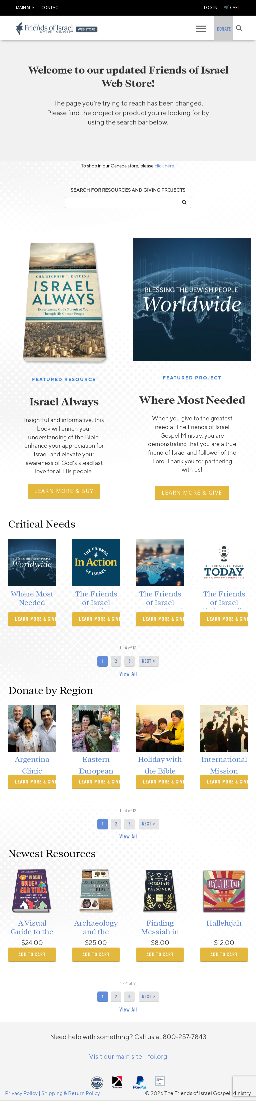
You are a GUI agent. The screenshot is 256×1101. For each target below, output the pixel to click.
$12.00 (224, 942)
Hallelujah (224, 923)
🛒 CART (232, 7)
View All (128, 674)
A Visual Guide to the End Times (32, 932)
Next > (148, 661)
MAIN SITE (25, 7)
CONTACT (50, 7)
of (130, 647)
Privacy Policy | (23, 1093)
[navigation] (25, 6)
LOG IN (210, 7)
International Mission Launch (224, 771)
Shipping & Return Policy (70, 1093)
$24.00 (32, 942)
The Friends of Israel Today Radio (224, 603)
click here (164, 165)
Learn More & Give (192, 492)
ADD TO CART (32, 954)
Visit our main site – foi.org (128, 1056)
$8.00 (160, 942)
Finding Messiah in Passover (160, 932)
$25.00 (96, 942)
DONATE (224, 29)
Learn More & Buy (64, 491)
